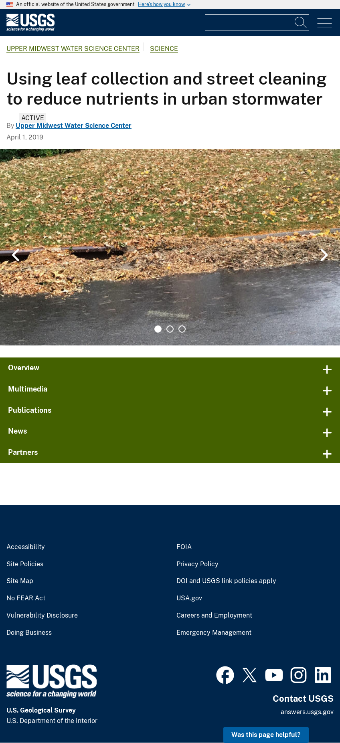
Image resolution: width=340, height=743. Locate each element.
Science (164, 48)
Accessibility (25, 547)
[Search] (301, 22)
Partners (23, 452)
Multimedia (27, 389)
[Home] (30, 29)
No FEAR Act (25, 598)
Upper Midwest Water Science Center (73, 48)
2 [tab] (170, 329)
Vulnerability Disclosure (42, 615)
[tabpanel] (170, 247)
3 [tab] (182, 329)
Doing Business (29, 632)
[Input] (257, 22)
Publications (30, 410)
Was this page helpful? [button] (266, 735)
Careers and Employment (214, 615)
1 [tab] (158, 329)
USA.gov (189, 598)
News (17, 431)
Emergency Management (213, 632)
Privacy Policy (197, 564)
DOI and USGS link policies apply (226, 581)
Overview (23, 367)
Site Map (19, 581)
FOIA (184, 547)
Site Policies (24, 564)
